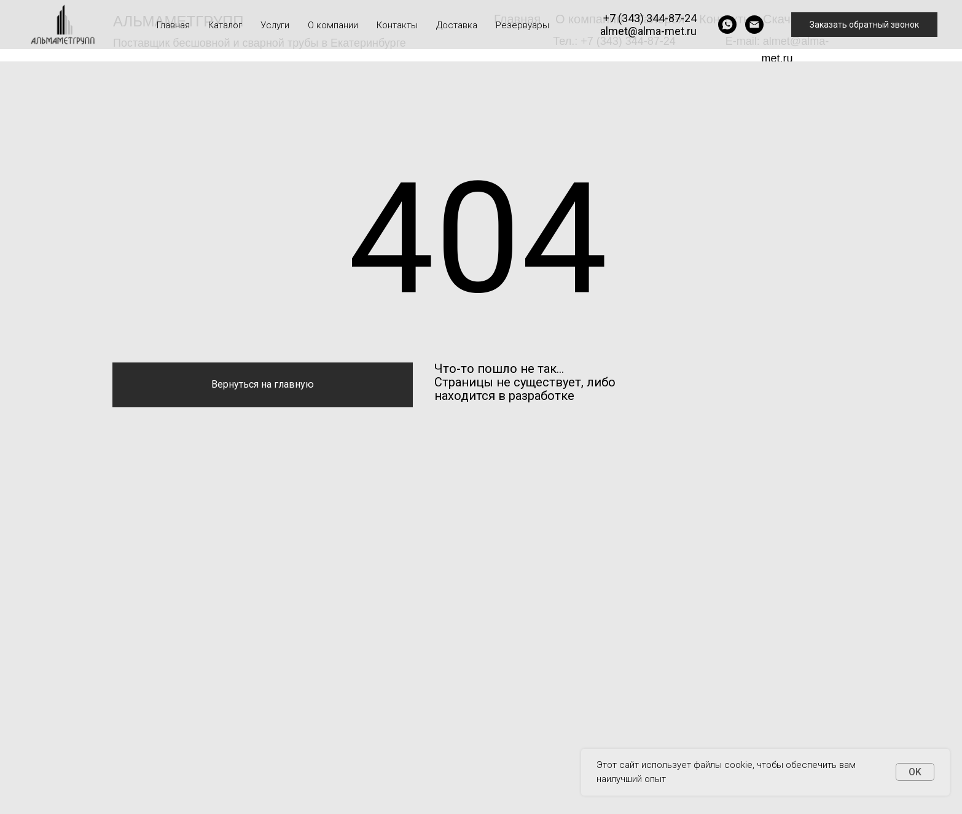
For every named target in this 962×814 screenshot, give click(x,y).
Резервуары (522, 25)
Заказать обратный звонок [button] (864, 24)
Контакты (397, 25)
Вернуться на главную (262, 384)
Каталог (225, 25)
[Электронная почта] (754, 24)
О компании (333, 25)
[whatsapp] (727, 24)
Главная (173, 25)
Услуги (274, 25)
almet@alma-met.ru (648, 31)
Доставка (456, 25)
